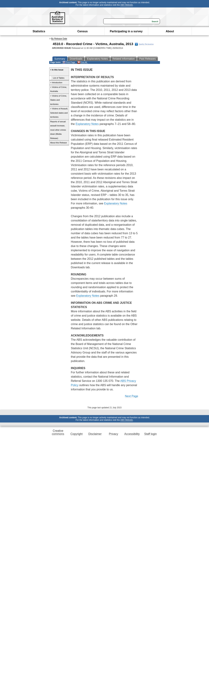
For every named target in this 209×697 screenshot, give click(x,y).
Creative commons (58, 432)
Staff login (150, 433)
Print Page (69, 62)
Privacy (113, 433)
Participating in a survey (126, 31)
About (170, 31)
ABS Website (126, 5)
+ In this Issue (56, 70)
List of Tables (58, 78)
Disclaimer (95, 433)
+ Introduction (56, 82)
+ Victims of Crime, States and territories (58, 100)
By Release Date (59, 38)
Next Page (131, 396)
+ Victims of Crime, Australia (58, 89)
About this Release (58, 143)
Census (82, 31)
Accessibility (132, 433)
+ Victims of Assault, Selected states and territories (59, 113)
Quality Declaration (144, 44)
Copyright (76, 433)
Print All (82, 62)
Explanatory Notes (87, 123)
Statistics (39, 31)
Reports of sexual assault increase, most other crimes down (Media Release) (58, 129)
